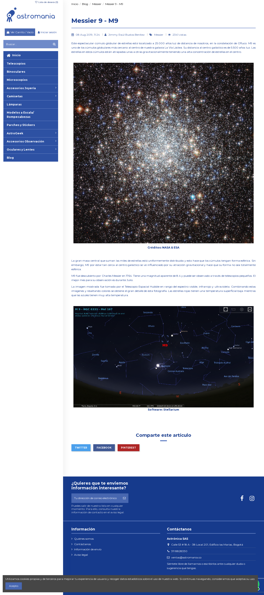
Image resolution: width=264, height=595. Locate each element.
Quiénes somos (84, 538)
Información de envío (87, 549)
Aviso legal (81, 554)
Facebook (104, 447)
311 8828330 (179, 551)
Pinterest (128, 447)
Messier (159, 34)
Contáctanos (82, 544)
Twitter (81, 447)
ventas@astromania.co (186, 557)
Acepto (13, 586)
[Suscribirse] (124, 498)
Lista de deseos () (46, 2)
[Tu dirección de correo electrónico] (95, 498)
